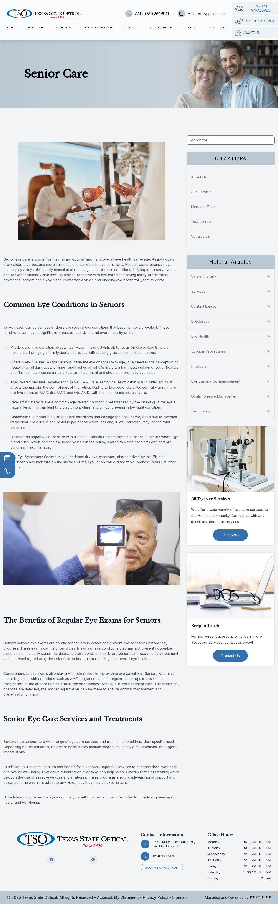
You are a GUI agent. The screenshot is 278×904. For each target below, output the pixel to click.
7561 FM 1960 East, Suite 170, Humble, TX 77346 (174, 844)
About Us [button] (35, 27)
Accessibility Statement (118, 897)
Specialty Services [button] (97, 27)
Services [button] (63, 27)
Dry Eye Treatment (255, 21)
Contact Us (217, 27)
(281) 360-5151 (163, 856)
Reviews (190, 27)
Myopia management (253, 8)
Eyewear (130, 27)
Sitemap (179, 897)
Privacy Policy (155, 897)
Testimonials (201, 221)
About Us (199, 177)
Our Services (201, 192)
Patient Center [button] (160, 27)
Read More (230, 535)
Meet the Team (203, 207)
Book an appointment (162, 867)
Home (10, 27)
